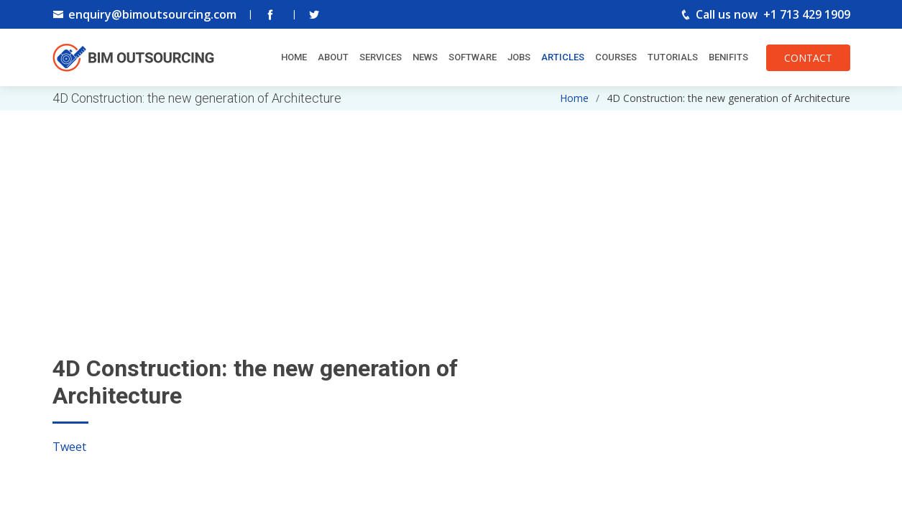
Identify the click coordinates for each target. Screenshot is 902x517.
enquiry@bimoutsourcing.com (152, 14)
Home (294, 57)
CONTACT (808, 58)
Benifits (728, 57)
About (333, 57)
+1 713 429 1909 (806, 14)
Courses (616, 57)
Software (472, 57)
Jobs (518, 57)
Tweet (69, 447)
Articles (562, 57)
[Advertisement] (451, 211)
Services (380, 57)
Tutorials (673, 57)
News (425, 57)
